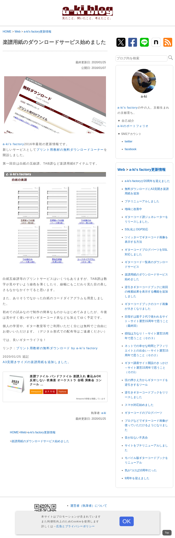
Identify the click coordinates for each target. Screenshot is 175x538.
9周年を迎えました (137, 478)
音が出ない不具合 (136, 437)
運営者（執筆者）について (88, 505)
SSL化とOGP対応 (136, 229)
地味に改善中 (133, 209)
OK (126, 521)
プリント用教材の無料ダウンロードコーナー (70, 149)
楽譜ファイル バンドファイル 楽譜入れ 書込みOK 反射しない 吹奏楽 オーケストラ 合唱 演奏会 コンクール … (66, 380)
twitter (128, 141)
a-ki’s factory (13, 144)
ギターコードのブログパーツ (143, 412)
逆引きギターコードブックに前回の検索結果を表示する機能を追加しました (146, 292)
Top (167, 532)
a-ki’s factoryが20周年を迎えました (147, 181)
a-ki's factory (128, 107)
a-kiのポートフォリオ (133, 125)
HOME (7, 31)
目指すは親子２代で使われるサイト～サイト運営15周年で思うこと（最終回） (146, 321)
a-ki (103, 412)
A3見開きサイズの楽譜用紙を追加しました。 (37, 362)
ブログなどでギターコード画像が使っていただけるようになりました (146, 425)
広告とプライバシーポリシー (75, 526)
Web (18, 31)
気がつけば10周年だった (141, 470)
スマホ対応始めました (139, 404)
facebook (130, 149)
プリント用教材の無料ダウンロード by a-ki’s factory (57, 348)
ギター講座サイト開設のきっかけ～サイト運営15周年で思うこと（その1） (146, 367)
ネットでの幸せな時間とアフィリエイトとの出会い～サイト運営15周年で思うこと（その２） (146, 350)
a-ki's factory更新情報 (37, 31)
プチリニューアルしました (142, 201)
